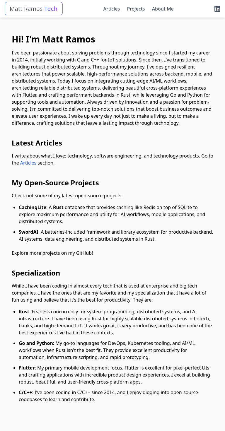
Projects (136, 9)
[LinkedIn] (217, 9)
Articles (111, 9)
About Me (163, 9)
